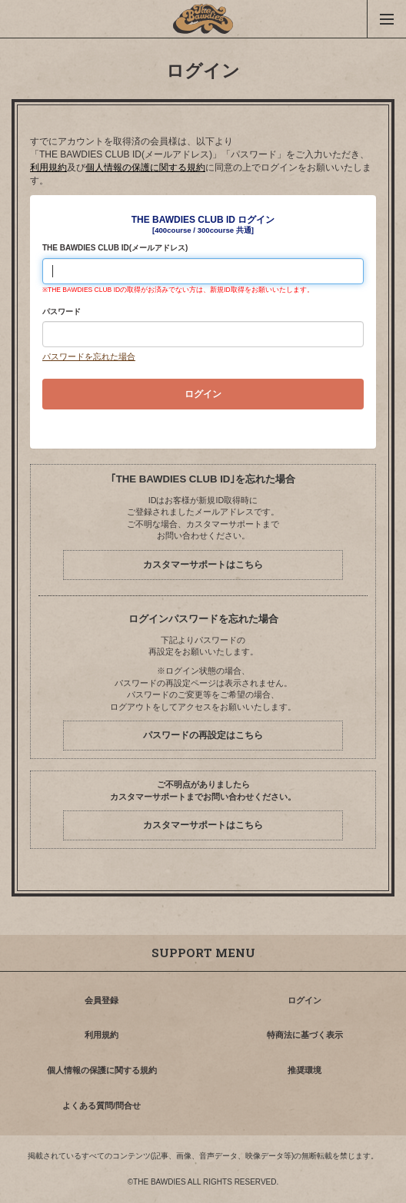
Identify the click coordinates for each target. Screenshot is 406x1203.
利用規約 (48, 167)
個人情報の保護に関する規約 (145, 167)
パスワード (61, 311)
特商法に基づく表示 (305, 1034)
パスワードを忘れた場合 (88, 356)
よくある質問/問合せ (101, 1105)
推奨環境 (304, 1070)
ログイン (304, 1000)
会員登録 (101, 1000)
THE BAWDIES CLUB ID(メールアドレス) (115, 248)
